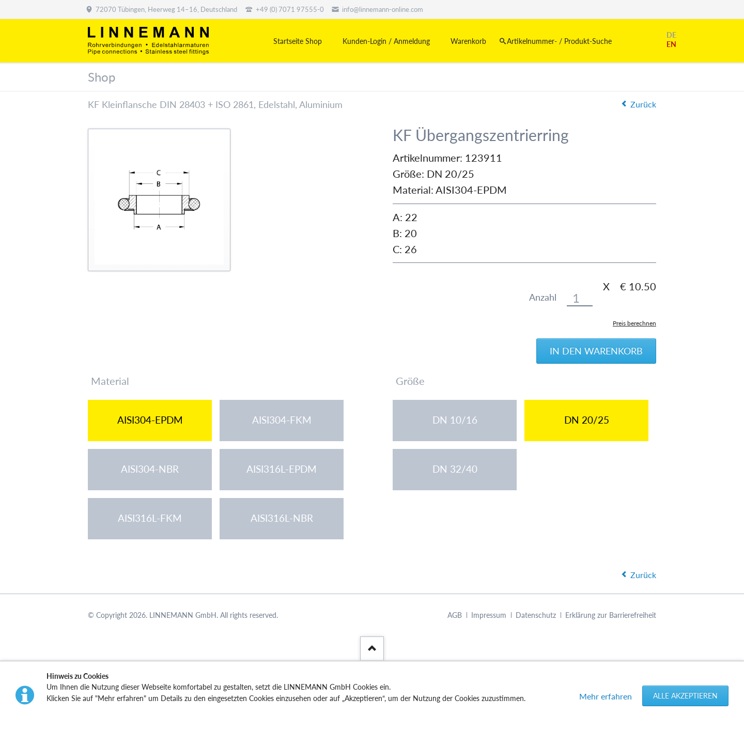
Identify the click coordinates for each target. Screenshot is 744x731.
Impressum (488, 615)
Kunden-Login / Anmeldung (386, 41)
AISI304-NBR (150, 469)
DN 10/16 (454, 420)
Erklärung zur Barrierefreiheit (610, 615)
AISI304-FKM (282, 420)
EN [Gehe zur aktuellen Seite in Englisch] (671, 44)
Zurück (643, 104)
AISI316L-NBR (282, 518)
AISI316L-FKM (150, 518)
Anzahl (542, 297)
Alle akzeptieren (685, 695)
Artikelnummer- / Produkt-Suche (559, 41)
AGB (454, 615)
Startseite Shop (297, 41)
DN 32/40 (454, 469)
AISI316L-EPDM (281, 469)
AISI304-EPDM (150, 420)
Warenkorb (468, 41)
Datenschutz (536, 615)
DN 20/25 (586, 420)
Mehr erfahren (605, 696)
